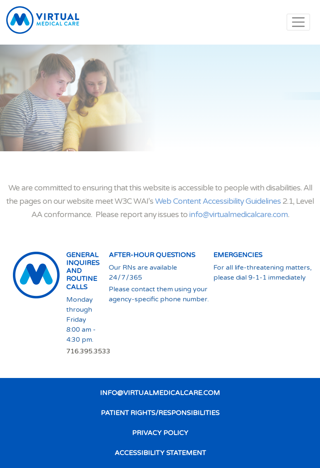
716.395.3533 (88, 351)
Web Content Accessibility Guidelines (218, 201)
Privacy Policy (160, 433)
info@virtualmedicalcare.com (238, 214)
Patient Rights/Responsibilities (160, 413)
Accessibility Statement (160, 453)
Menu (298, 22)
